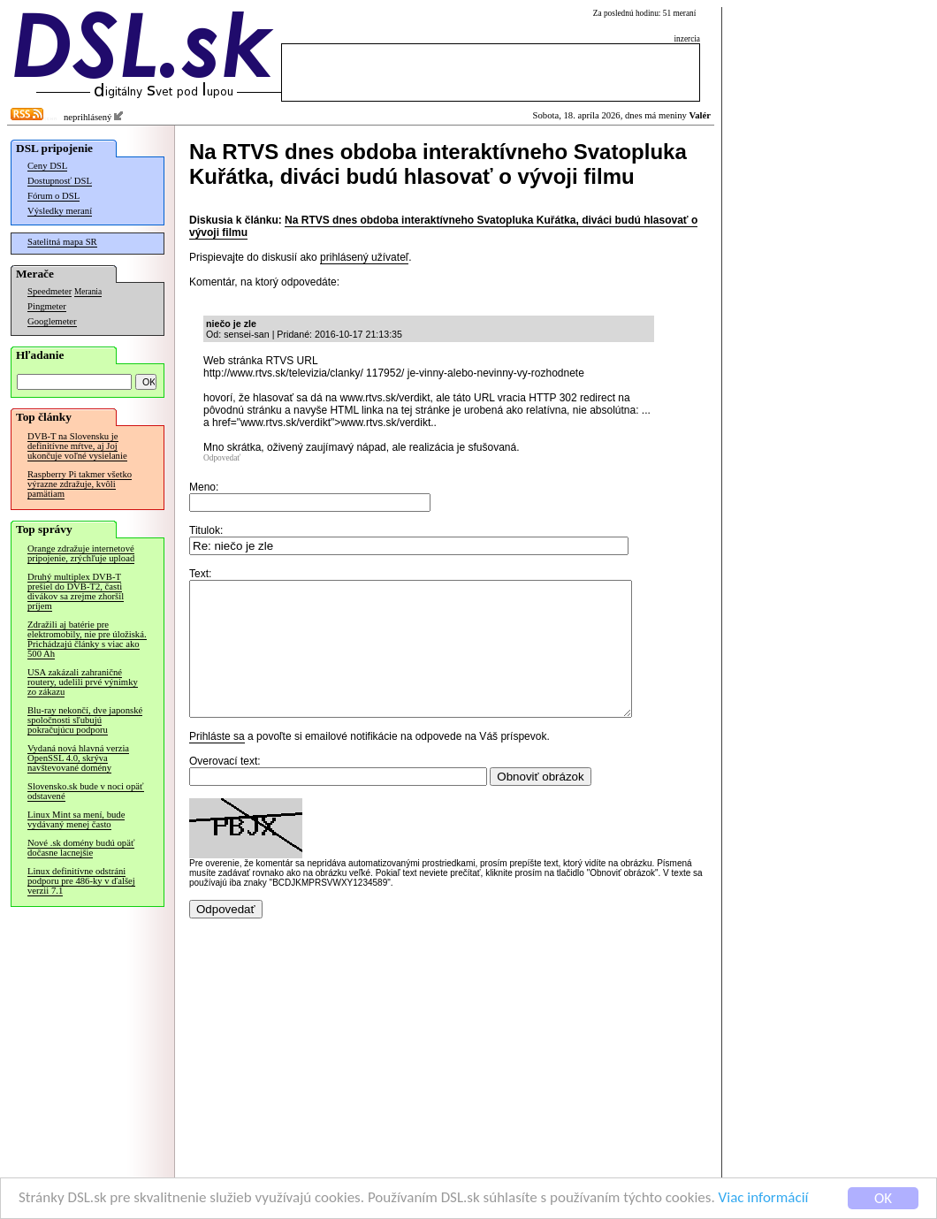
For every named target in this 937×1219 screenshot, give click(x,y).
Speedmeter (49, 291)
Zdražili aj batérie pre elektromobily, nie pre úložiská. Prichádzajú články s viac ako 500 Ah (87, 639)
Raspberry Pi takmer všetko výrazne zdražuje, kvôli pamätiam (79, 484)
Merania (88, 291)
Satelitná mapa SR (62, 242)
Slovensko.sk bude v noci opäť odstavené (85, 791)
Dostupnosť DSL (59, 181)
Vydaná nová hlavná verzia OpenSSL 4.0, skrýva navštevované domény (78, 758)
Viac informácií (764, 1198)
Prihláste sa (217, 763)
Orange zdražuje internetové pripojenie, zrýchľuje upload (80, 553)
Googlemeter (52, 321)
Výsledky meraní (59, 211)
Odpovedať (221, 457)
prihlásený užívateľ (364, 257)
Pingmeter (46, 306)
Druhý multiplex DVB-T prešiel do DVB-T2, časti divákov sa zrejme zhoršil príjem (75, 591)
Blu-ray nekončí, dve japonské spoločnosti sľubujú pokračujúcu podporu (84, 720)
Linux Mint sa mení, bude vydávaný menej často (76, 819)
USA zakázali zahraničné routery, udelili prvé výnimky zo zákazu (82, 682)
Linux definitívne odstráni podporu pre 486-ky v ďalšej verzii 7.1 (81, 880)
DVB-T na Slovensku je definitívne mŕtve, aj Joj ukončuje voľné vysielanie (77, 446)
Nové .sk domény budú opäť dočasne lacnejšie (80, 847)
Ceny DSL (47, 166)
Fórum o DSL (53, 196)
